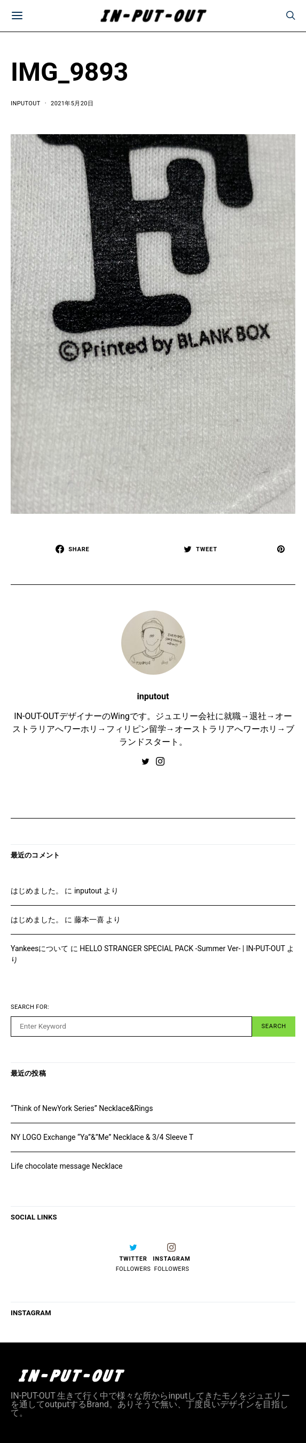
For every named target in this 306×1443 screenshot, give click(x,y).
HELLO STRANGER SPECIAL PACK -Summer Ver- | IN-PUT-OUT (182, 948)
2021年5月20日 (72, 103)
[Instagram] (171, 1257)
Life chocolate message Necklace (67, 1166)
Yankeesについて (39, 948)
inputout (26, 103)
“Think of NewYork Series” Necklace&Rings (82, 1108)
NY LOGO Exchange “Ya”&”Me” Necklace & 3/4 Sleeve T (102, 1137)
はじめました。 (37, 890)
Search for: (30, 1007)
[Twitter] (133, 1257)
